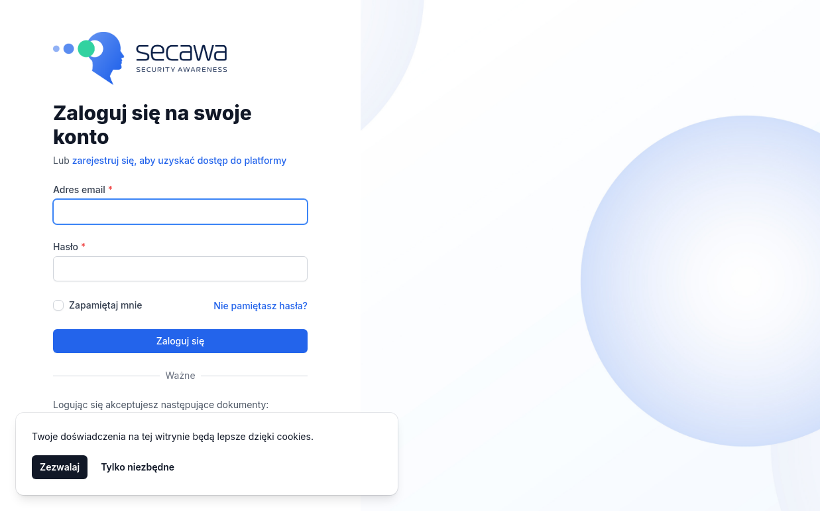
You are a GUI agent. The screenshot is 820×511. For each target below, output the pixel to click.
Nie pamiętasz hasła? (260, 305)
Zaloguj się (180, 340)
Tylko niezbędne (137, 467)
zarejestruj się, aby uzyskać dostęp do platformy (179, 160)
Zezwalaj (60, 467)
